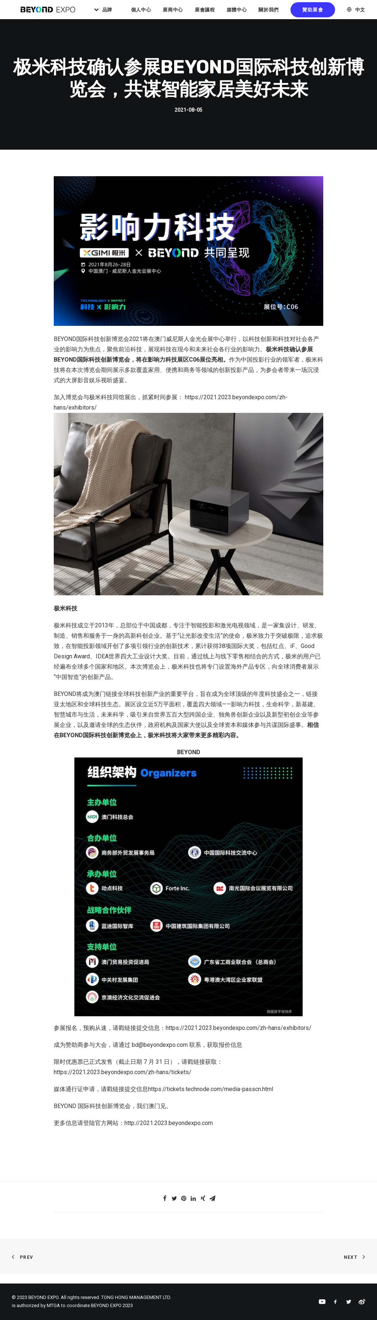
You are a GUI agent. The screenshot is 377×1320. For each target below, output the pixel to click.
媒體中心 (252, 14)
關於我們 (284, 14)
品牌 (123, 14)
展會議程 (220, 14)
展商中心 (189, 14)
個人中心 (157, 14)
